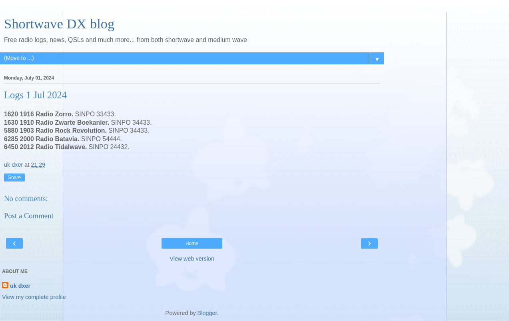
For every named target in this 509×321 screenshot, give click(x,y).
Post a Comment (29, 215)
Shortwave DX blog (59, 23)
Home (192, 243)
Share (14, 177)
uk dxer (20, 286)
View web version (192, 258)
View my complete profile (34, 297)
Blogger (207, 313)
